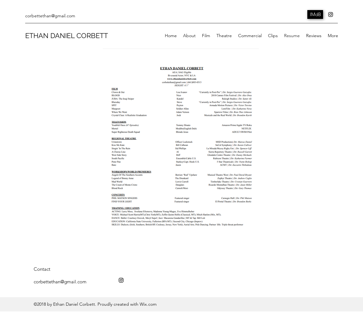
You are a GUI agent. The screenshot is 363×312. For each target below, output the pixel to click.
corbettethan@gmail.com (50, 16)
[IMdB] (315, 14)
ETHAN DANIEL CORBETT (66, 35)
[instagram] (330, 14)
